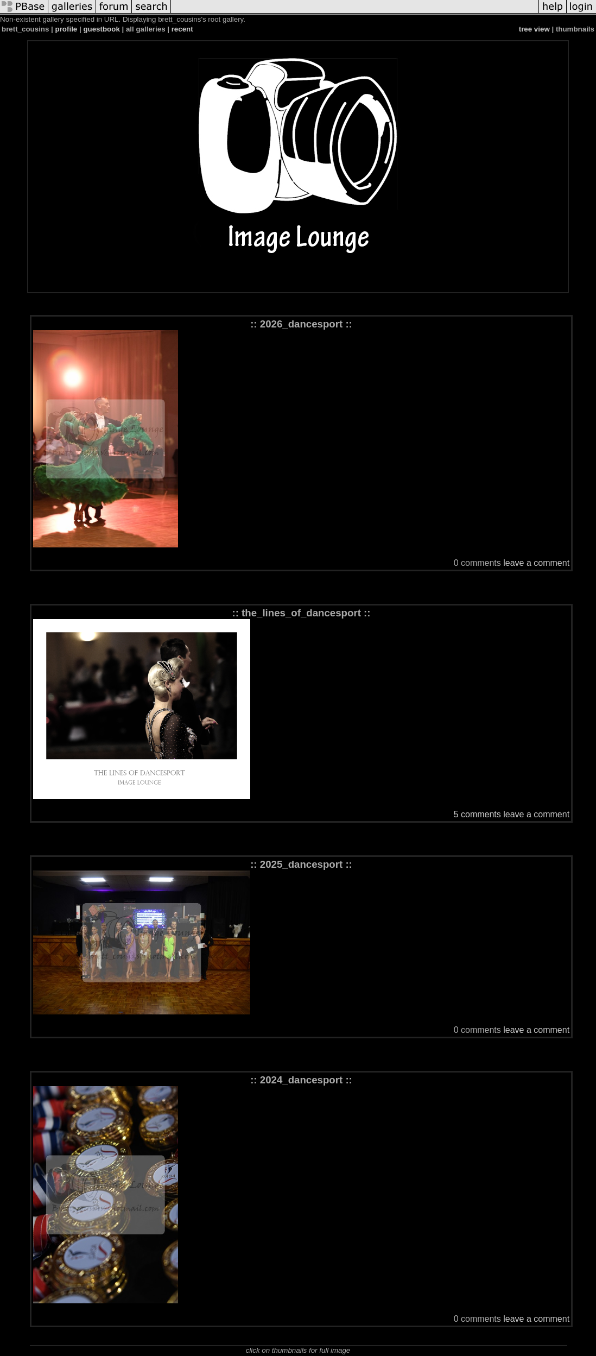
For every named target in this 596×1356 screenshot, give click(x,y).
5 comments (477, 814)
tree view (534, 29)
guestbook (101, 29)
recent (182, 29)
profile (66, 29)
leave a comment (536, 562)
